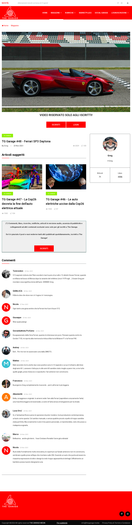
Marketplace (85, 13)
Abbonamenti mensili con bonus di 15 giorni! (33, 3)
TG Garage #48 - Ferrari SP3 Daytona (26, 141)
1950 (49, 209)
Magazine (55, 13)
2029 (76, 146)
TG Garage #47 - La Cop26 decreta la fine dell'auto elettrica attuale (19, 204)
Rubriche (69, 13)
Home (44, 13)
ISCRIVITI (56, 125)
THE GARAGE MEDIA (37, 523)
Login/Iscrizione (119, 13)
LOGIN (76, 125)
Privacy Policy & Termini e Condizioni (116, 523)
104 (12, 213)
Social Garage (101, 13)
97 (56, 209)
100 (83, 146)
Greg (110, 155)
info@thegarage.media (90, 523)
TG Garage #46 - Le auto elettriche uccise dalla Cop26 (65, 201)
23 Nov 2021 (18, 146)
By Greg (5, 146)
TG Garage (7, 135)
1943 (5, 213)
